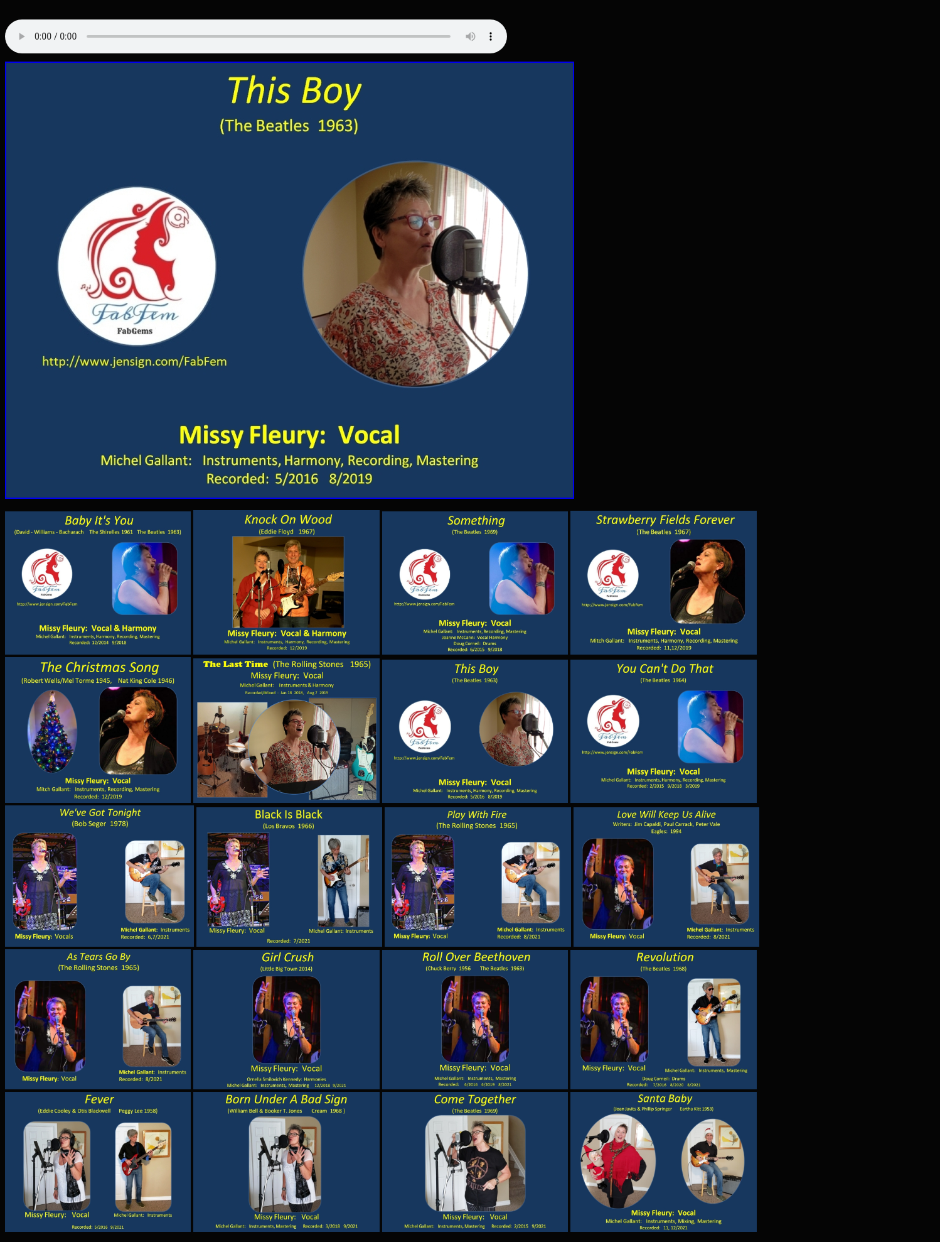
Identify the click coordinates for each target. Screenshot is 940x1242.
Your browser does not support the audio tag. (256, 39)
